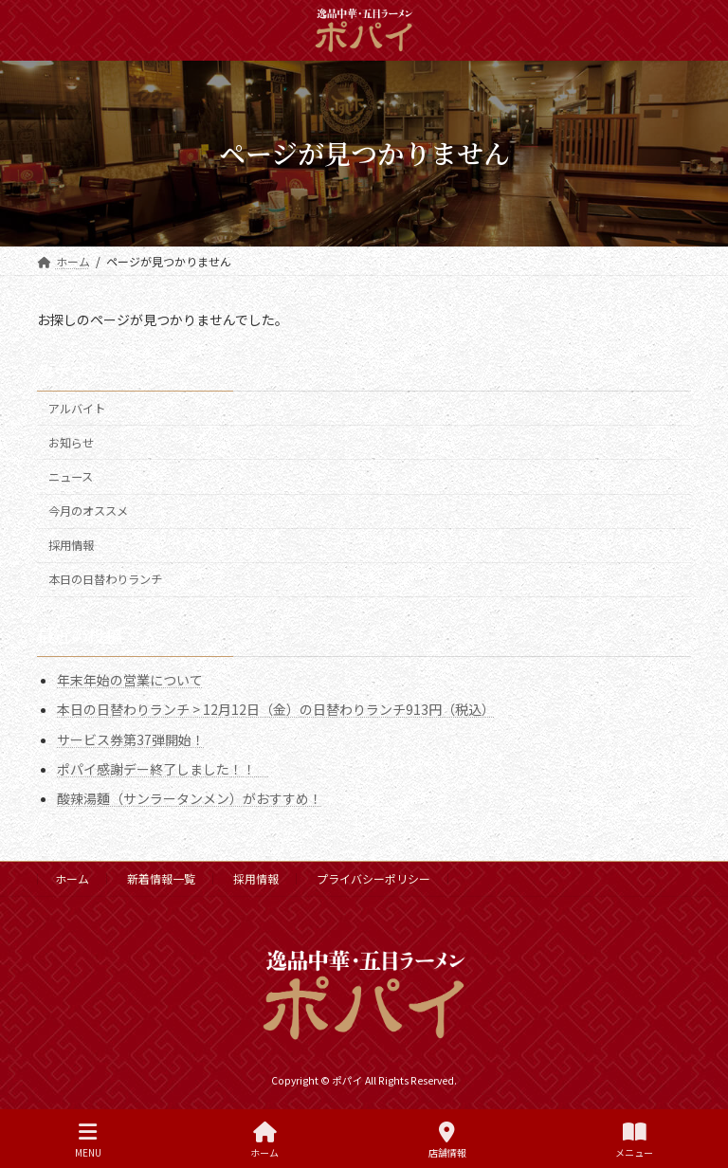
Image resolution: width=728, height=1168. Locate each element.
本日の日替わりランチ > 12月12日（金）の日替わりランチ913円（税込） (276, 709)
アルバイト (76, 408)
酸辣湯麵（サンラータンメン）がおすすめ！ (189, 798)
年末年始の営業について (130, 679)
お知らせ (71, 442)
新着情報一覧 (161, 878)
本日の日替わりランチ (105, 579)
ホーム (72, 878)
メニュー (634, 1140)
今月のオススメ (88, 511)
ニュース (70, 476)
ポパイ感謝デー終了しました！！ (163, 767)
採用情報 (71, 545)
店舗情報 (447, 1140)
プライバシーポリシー (373, 878)
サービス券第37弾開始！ (131, 738)
